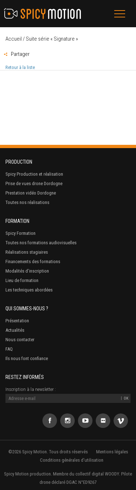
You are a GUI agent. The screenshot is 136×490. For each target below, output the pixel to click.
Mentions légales (112, 451)
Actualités (14, 330)
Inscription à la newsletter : (30, 389)
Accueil (13, 39)
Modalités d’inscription (27, 271)
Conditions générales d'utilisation (71, 460)
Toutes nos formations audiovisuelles (41, 242)
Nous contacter (19, 339)
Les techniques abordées (29, 290)
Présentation (17, 320)
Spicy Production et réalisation (34, 174)
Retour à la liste (20, 67)
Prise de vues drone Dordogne (33, 183)
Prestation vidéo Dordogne (30, 193)
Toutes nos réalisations (27, 202)
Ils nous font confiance (26, 358)
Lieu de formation (21, 280)
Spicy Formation (20, 233)
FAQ (9, 349)
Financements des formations (32, 261)
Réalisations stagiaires (26, 252)
